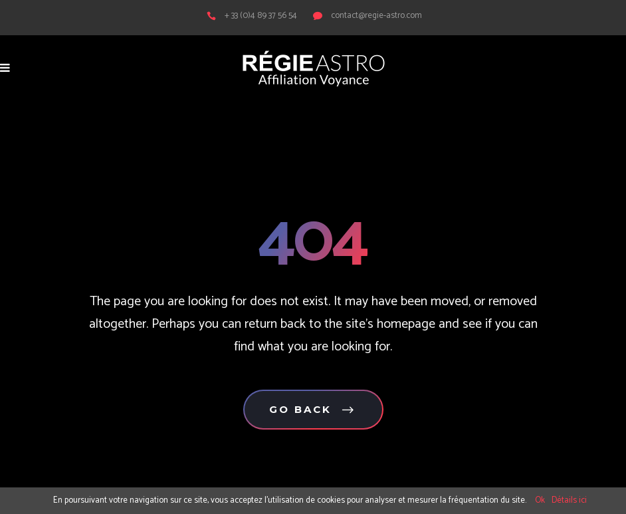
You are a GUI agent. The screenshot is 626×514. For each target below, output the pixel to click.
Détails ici (569, 500)
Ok (540, 500)
